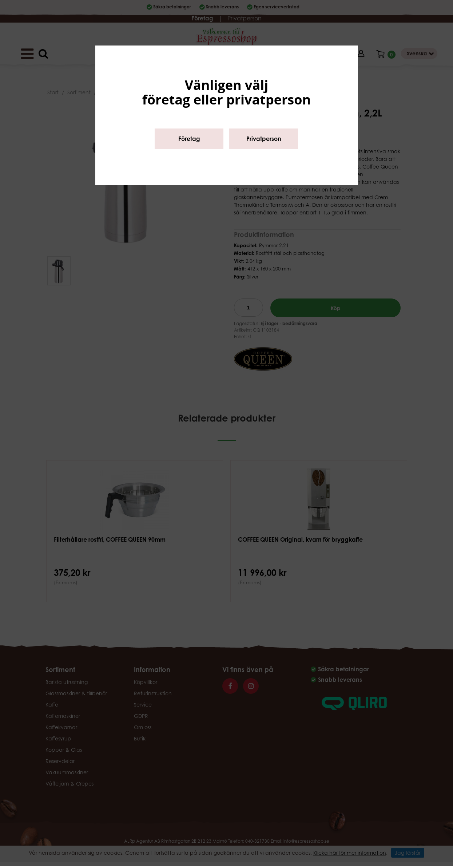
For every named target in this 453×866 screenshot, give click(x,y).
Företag (189, 138)
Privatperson (263, 138)
